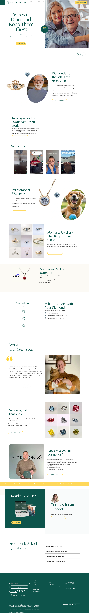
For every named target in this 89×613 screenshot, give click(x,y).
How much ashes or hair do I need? (55, 556)
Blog (34, 593)
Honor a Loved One (59, 100)
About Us (35, 586)
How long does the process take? (55, 561)
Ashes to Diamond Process (20, 136)
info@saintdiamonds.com (70, 588)
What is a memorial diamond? (54, 546)
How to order (51, 584)
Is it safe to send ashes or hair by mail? (56, 551)
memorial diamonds (35, 609)
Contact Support (58, 517)
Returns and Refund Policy (54, 586)
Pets (39, 1)
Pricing (54, 1)
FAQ (50, 582)
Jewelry (34, 582)
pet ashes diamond (27, 609)
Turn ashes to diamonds (26, 607)
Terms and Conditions (19, 612)
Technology (35, 587)
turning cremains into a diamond (15, 609)
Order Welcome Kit (81, 2)
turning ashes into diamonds (37, 607)
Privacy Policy (12, 612)
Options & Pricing (15, 432)
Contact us (14, 591)
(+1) (71, 586)
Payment (51, 587)
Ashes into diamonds (35, 606)
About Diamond (36, 589)
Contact (68, 1)
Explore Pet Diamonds (19, 211)
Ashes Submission (36, 591)
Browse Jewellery (55, 253)
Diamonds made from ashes (15, 607)
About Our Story (55, 474)
